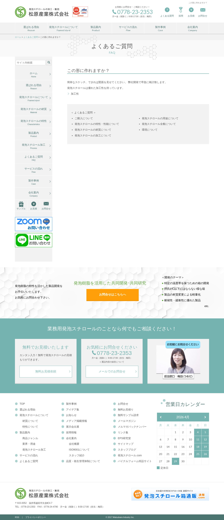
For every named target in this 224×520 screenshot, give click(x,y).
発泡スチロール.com (127, 455)
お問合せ (46, 208)
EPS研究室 (122, 438)
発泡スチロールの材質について (93, 129)
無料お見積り (123, 409)
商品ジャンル (30, 438)
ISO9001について (79, 449)
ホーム (33, 75)
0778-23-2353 (112, 353)
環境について (150, 129)
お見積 (191, 12)
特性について (30, 426)
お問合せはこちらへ (112, 294)
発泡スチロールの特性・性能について (97, 123)
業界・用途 (28, 443)
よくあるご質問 (33, 158)
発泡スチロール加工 (33, 146)
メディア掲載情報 (74, 420)
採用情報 (69, 432)
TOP (20, 403)
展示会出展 (70, 426)
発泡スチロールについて (63, 29)
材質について (30, 420)
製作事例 (160, 29)
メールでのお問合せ (112, 371)
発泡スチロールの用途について (160, 118)
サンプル (21, 208)
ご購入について (84, 118)
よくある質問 (167, 12)
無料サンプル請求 (126, 415)
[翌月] (205, 417)
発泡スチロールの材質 (33, 111)
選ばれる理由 (31, 29)
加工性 (75, 93)
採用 (181, 12)
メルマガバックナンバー (130, 426)
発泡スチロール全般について (159, 123)
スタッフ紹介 (77, 455)
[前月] (160, 417)
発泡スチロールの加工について (93, 135)
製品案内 (96, 29)
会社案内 (193, 29)
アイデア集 (70, 409)
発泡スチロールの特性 (33, 122)
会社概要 (74, 443)
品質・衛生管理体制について (80, 461)
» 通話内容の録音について (112, 362)
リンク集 (120, 432)
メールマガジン (124, 420)
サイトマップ (123, 443)
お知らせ (69, 415)
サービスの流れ (128, 29)
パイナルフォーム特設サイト (132, 461)
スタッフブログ (124, 449)
